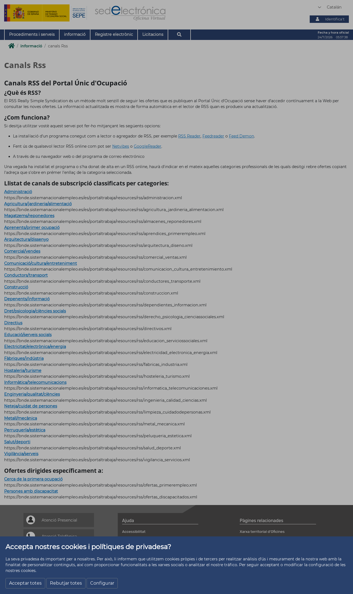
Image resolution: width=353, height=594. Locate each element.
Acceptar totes (25, 583)
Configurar (102, 583)
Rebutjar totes (66, 583)
